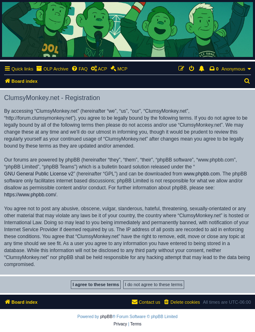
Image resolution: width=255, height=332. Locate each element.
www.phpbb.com (202, 174)
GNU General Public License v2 (38, 174)
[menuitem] (79, 69)
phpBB (106, 316)
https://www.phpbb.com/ (30, 195)
